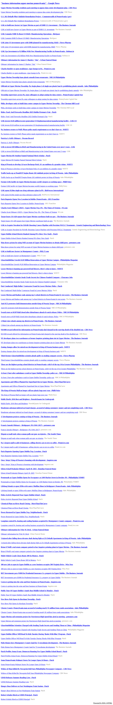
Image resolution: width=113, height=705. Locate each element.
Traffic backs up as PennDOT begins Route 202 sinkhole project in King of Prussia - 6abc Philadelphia (39, 173)
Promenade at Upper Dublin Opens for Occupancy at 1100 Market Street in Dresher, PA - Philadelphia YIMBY (43, 477)
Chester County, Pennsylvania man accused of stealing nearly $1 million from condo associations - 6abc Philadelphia (44, 608)
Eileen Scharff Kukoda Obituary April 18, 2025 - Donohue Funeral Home (28, 469)
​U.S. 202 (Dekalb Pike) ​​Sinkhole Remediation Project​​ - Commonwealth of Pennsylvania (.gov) (36, 17)
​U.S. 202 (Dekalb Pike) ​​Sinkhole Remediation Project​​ (20, 21)
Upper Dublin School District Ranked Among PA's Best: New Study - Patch (29, 234)
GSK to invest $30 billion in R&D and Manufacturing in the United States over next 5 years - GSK (38, 147)
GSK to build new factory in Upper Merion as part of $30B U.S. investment (28, 29)
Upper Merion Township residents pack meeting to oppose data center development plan (32, 12)
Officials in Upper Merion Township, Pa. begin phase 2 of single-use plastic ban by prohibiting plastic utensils (40, 90)
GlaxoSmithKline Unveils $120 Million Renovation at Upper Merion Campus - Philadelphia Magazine (39, 260)
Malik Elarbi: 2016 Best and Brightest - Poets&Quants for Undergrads (27, 399)
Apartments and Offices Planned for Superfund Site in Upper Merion (25, 386)
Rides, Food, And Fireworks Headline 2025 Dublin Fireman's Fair (24, 117)
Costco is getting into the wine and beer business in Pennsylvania (24, 586)
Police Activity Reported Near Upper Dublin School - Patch (23, 495)
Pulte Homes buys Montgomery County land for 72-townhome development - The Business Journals (38, 643)
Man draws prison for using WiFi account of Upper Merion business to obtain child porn (32, 247)
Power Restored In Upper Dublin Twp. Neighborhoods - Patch (24, 512)
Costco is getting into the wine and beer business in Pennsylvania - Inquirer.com (31, 582)
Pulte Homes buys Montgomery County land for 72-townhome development (28, 647)
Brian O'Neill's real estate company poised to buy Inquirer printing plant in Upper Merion (32, 551)
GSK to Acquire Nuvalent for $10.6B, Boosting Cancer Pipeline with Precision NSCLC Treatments (36, 230)
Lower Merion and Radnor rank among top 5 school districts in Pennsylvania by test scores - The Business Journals (44, 295)
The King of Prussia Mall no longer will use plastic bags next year (24, 395)
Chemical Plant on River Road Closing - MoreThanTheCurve (24, 504)
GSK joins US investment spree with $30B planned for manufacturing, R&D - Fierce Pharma (36, 43)
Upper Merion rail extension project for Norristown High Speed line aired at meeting (31, 621)
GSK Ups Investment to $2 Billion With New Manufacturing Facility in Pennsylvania (31, 56)
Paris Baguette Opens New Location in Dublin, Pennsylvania (22, 203)
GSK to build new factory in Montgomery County (18, 256)
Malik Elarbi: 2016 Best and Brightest (14, 404)
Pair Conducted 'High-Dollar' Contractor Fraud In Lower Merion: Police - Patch (31, 286)
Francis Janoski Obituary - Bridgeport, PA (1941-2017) (20, 430)
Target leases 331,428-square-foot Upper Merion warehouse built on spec (27, 221)
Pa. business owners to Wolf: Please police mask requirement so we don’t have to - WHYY (35, 129)
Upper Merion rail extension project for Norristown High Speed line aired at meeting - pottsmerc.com (39, 617)
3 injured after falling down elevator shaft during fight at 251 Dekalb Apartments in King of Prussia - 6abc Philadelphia (46, 538)
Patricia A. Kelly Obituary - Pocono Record (17, 138)
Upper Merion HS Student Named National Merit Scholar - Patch (25, 156)
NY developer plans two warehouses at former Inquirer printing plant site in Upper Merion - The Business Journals (44, 338)
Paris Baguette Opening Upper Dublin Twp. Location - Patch (24, 451)
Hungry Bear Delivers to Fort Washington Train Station (20, 691)
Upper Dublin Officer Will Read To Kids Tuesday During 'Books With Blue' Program (31, 638)
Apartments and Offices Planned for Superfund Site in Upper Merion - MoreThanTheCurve (35, 382)
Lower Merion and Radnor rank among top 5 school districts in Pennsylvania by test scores (33, 299)
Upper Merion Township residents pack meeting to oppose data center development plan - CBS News (39, 8)
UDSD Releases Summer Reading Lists (15, 682)
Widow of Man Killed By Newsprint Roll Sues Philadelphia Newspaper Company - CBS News (36, 669)
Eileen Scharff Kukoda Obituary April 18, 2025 (17, 473)
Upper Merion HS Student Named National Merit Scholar (21, 160)
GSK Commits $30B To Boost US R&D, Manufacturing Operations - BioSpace (30, 34)
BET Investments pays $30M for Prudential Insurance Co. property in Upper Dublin (30, 578)
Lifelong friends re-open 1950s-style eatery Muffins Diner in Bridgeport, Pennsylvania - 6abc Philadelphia (41, 486)
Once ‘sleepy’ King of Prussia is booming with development (22, 464)
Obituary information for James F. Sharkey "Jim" (18, 64)
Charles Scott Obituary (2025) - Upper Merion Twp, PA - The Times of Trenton (29, 212)
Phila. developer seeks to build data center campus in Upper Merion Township (28, 108)
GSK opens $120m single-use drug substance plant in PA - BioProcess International (32, 190)
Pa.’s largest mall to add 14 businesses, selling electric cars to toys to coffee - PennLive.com (35, 443)
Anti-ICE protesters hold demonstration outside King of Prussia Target (26, 308)
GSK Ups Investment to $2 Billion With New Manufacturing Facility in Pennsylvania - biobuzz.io (37, 51)
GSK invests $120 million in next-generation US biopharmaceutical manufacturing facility (33, 125)
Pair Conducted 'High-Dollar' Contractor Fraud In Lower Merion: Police (26, 290)
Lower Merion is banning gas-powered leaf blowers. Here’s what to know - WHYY (32, 269)
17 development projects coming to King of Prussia (19, 421)
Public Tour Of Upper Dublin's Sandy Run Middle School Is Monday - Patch (30, 591)
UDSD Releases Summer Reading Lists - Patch (18, 678)
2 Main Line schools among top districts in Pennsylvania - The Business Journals (31, 321)
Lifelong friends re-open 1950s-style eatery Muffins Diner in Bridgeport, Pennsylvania (31, 490)
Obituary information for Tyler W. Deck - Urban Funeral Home (25, 530)
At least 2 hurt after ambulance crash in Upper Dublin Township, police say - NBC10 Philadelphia (38, 373)
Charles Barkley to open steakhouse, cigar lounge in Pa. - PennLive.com (28, 69)
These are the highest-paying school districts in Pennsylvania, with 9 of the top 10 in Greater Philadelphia (38, 369)
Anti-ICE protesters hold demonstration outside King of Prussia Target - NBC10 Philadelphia (36, 303)
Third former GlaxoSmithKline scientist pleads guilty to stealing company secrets (30, 360)
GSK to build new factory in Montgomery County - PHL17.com (25, 251)
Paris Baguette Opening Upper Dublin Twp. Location (20, 456)
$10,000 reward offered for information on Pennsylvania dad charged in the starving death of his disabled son (39, 334)
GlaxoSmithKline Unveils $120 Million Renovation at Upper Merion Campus (28, 264)
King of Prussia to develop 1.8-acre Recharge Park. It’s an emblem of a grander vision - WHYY (37, 164)
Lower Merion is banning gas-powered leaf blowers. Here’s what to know (27, 273)
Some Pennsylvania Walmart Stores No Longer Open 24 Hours (23, 664)
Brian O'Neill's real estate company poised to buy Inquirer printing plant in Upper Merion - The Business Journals (44, 547)
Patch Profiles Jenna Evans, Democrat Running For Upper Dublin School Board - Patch (34, 651)
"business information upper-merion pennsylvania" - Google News (30, 3)
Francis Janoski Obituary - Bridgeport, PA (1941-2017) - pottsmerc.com (28, 425)
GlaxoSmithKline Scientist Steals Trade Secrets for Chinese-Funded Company (28, 282)
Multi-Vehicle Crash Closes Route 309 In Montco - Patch (22, 556)
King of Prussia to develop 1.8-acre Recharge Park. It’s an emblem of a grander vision (31, 169)
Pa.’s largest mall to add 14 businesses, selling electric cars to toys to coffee (27, 447)
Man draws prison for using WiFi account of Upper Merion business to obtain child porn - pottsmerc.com (40, 243)
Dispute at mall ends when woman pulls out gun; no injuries (22, 438)
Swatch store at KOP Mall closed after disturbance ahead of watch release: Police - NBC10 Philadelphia (40, 312)
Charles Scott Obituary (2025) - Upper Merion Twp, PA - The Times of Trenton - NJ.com (34, 208)
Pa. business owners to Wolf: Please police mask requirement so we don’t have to (29, 134)
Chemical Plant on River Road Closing (14, 508)
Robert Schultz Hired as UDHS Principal (15, 699)
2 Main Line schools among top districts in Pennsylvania (21, 325)
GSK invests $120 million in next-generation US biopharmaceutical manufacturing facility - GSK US (39, 121)
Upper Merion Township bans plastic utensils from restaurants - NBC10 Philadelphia (33, 77)
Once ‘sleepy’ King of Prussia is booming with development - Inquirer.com (29, 460)
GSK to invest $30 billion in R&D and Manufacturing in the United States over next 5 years (33, 151)
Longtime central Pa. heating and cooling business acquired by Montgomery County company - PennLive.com (42, 521)
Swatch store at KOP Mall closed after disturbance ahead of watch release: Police (29, 317)
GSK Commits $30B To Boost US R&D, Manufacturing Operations (25, 38)
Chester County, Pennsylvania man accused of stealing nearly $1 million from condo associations (35, 612)
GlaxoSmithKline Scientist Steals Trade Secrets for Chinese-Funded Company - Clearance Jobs (37, 277)
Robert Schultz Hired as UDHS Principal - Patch (19, 695)
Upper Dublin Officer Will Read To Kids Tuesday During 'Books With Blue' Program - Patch (36, 634)
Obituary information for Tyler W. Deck (15, 534)
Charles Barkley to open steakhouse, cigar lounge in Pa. (20, 73)
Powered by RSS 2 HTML (102, 703)
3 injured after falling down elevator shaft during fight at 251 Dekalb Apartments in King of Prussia (36, 543)
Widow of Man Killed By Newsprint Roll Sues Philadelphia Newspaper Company (30, 673)
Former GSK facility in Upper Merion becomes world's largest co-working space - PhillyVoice (36, 182)
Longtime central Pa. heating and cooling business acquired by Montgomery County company (34, 525)
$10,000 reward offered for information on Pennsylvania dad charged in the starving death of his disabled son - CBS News (47, 330)
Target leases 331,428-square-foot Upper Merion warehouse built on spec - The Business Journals (37, 217)
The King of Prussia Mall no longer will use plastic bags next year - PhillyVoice (30, 390)
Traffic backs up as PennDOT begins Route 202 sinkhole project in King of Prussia (30, 177)
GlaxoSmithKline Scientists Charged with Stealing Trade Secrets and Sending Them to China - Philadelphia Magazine (45, 625)
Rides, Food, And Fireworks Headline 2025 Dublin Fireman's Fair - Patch (28, 112)
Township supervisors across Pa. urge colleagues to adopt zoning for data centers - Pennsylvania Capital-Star (42, 95)
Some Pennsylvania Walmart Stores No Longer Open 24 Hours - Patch (27, 660)
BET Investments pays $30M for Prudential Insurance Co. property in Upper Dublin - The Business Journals (42, 573)
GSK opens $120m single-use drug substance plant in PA (21, 195)
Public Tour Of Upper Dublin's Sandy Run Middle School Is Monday (25, 595)
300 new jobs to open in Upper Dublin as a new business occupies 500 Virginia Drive (31, 569)
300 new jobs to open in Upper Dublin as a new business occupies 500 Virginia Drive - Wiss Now (37, 564)
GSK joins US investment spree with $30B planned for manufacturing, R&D (28, 47)
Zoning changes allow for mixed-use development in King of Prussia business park (30, 351)
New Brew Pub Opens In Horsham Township (17, 604)
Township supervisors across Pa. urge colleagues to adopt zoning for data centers (29, 99)
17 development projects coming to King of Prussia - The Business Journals (29, 417)
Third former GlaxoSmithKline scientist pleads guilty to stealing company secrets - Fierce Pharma (38, 356)
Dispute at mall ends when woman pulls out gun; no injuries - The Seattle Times (31, 434)
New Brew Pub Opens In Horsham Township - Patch (20, 599)
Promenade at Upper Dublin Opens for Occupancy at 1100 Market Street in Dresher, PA (32, 482)
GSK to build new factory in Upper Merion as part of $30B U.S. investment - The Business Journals (38, 25)
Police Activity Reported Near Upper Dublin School (19, 499)
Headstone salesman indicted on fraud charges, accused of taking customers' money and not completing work (39, 412)
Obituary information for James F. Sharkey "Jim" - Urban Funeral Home (29, 60)
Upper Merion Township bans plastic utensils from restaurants (23, 82)
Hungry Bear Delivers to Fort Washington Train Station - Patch (25, 686)
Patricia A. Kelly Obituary (10, 143)
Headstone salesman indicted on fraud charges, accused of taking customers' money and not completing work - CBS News (46, 408)
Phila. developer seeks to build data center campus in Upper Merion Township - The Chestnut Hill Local (40, 103)
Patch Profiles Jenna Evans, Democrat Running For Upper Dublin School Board (29, 656)
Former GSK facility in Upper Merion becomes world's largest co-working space (29, 186)
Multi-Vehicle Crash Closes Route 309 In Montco (18, 560)
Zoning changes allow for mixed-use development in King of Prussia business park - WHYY (35, 347)
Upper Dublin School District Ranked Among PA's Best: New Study (25, 238)
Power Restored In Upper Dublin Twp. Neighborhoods (20, 517)
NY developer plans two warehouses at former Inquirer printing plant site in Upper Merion (33, 343)
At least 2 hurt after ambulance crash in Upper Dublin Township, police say (27, 377)
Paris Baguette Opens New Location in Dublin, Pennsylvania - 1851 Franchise (30, 199)
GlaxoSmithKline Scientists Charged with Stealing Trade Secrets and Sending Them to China (34, 630)
